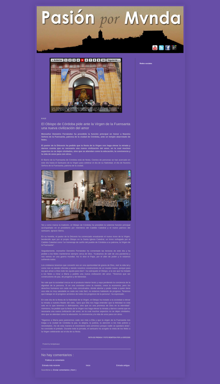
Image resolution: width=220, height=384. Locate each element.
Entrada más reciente (51, 365)
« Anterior (57, 60)
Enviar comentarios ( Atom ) (64, 370)
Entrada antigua (123, 365)
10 (103, 60)
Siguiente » (113, 60)
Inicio (88, 365)
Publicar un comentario (54, 360)
